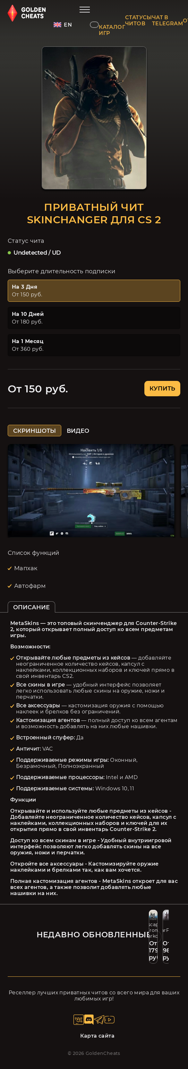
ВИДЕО (78, 430)
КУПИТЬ (162, 388)
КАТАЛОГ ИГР (112, 30)
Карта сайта (97, 1036)
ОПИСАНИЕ (31, 607)
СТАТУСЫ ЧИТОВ (138, 20)
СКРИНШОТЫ (34, 430)
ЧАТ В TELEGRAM (167, 20)
